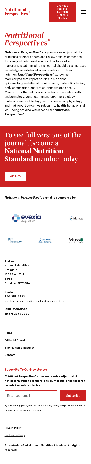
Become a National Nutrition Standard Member (62, 12)
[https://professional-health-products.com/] (15, 240)
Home (8, 332)
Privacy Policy (13, 427)
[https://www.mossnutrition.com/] (76, 240)
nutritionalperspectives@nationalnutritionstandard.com (35, 301)
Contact (10, 355)
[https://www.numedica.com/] (76, 218)
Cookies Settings (15, 435)
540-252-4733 (15, 296)
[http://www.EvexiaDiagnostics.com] (26, 218)
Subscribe (73, 395)
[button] (82, 12)
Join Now (15, 176)
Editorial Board (15, 340)
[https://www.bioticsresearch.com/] (45, 240)
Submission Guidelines (20, 347)
